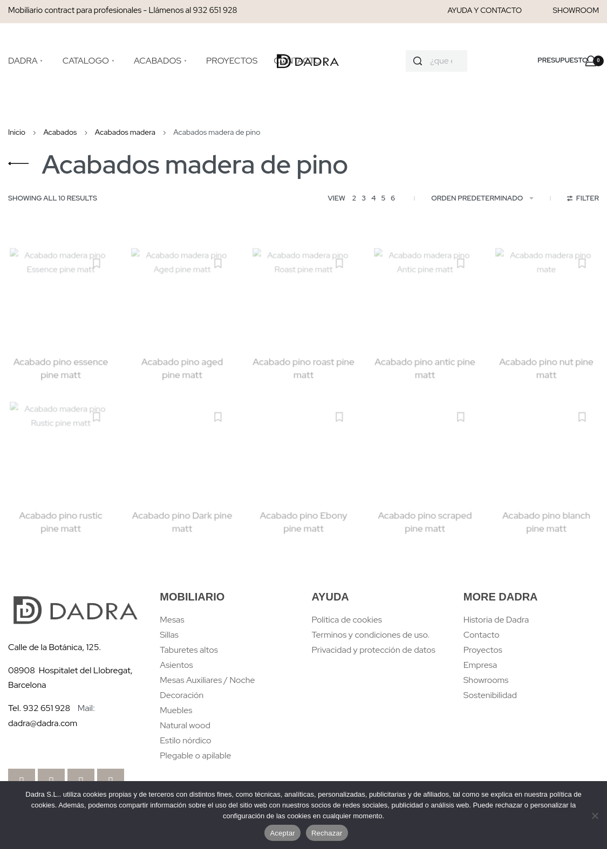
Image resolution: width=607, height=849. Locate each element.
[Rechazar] (595, 814)
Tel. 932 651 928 (39, 708)
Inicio (16, 132)
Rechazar (327, 833)
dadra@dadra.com (42, 723)
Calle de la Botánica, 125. (55, 647)
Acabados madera (125, 132)
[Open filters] (583, 199)
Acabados (60, 132)
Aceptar (282, 833)
